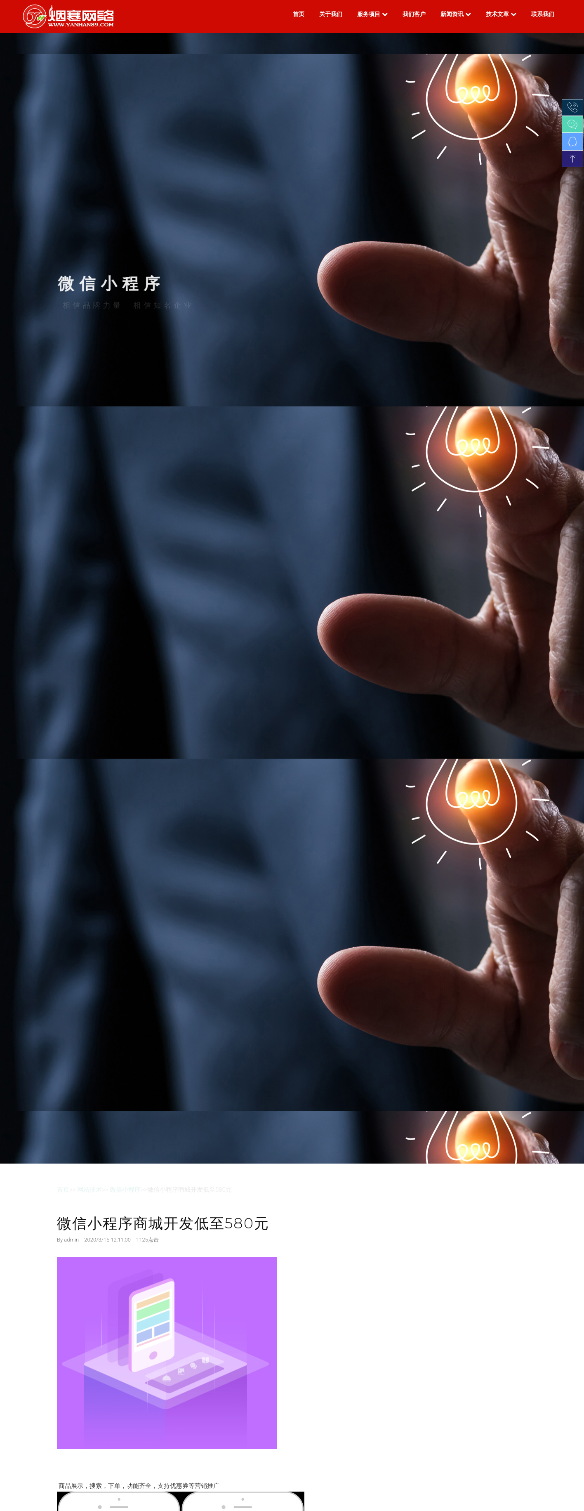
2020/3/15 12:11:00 (107, 1240)
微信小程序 (125, 1189)
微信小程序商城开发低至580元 (163, 1223)
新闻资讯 (455, 14)
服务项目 (372, 14)
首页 (298, 14)
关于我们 (330, 14)
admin (71, 1240)
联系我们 (542, 14)
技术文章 (501, 14)
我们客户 (414, 14)
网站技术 (89, 1189)
